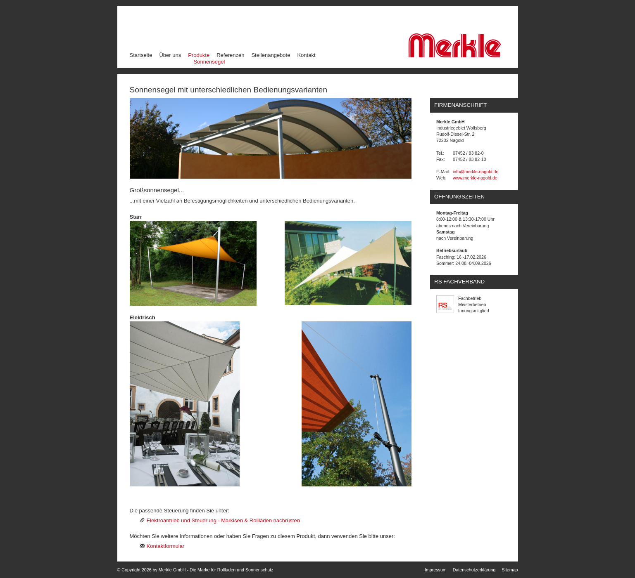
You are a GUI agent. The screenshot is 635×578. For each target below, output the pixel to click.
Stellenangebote (270, 55)
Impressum (436, 569)
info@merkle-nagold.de (475, 171)
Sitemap (510, 569)
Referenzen (230, 55)
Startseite (141, 55)
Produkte (199, 55)
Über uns (170, 55)
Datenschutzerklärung (474, 569)
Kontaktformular (166, 546)
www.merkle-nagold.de (475, 177)
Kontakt (306, 55)
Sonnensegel (209, 62)
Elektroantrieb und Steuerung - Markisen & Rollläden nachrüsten (223, 520)
